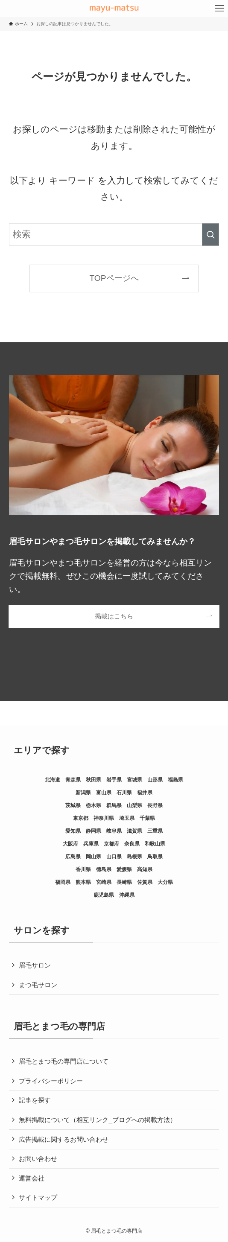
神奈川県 (104, 818)
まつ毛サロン (38, 984)
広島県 (73, 856)
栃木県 (93, 805)
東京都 (80, 818)
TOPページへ (113, 278)
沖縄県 (126, 895)
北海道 (52, 779)
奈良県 (132, 843)
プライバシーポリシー (51, 1081)
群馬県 (114, 805)
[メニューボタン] (219, 8)
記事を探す (35, 1100)
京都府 (111, 843)
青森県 (73, 779)
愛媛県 (124, 869)
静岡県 (93, 831)
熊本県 (83, 882)
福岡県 (62, 882)
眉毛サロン (35, 965)
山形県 (155, 779)
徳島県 (103, 869)
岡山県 (93, 856)
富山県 (103, 792)
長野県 (155, 805)
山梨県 (134, 805)
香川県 (83, 869)
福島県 (175, 779)
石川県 (124, 792)
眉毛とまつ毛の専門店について (63, 1061)
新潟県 (83, 792)
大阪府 (70, 843)
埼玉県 (126, 818)
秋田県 (93, 779)
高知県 (144, 869)
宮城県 (134, 779)
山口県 (114, 856)
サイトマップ (38, 1197)
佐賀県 (144, 882)
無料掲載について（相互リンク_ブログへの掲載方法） (97, 1119)
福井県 (144, 792)
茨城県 (73, 805)
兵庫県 (91, 843)
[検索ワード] (114, 234)
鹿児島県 (104, 895)
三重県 (155, 831)
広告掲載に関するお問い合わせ (63, 1139)
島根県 (134, 856)
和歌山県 (155, 843)
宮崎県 (103, 882)
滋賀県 (134, 831)
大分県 (165, 882)
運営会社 (31, 1178)
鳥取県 (155, 856)
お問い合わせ (38, 1158)
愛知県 (73, 831)
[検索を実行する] (210, 234)
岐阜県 (114, 831)
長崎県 (124, 882)
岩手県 (114, 779)
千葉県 (147, 818)
